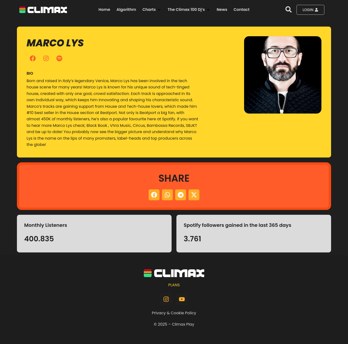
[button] (151, 9)
